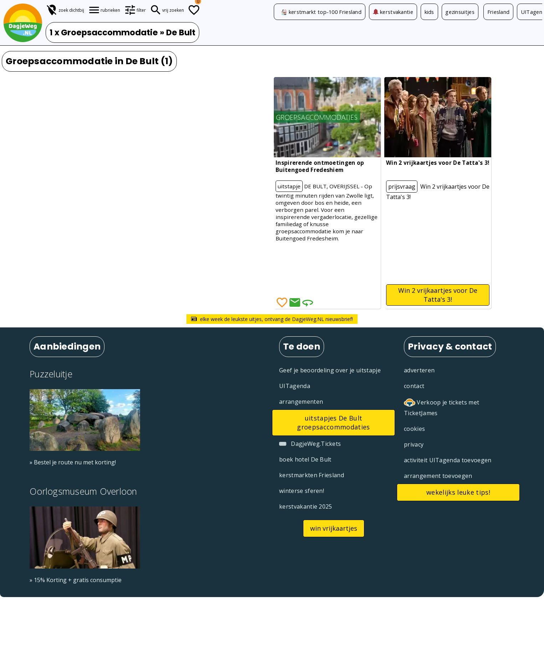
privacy (414, 444)
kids (430, 11)
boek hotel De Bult (305, 459)
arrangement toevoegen (438, 476)
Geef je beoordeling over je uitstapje (330, 370)
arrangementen (301, 402)
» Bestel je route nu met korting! (73, 462)
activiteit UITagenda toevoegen (448, 460)
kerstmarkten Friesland (311, 475)
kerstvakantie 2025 (305, 506)
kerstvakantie (393, 11)
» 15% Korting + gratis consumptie (76, 580)
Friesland (499, 11)
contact (414, 386)
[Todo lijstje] (194, 10)
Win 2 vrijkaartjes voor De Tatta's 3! (437, 162)
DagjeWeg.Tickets (310, 444)
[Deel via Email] (294, 302)
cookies (414, 429)
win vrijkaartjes (333, 528)
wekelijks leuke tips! (458, 492)
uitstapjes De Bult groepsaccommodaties (333, 422)
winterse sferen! (301, 491)
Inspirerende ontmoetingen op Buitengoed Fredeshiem (320, 166)
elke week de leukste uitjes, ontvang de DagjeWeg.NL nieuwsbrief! (272, 319)
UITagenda (294, 386)
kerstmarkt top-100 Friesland (325, 11)
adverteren (419, 370)
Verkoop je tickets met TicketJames (441, 407)
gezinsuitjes (460, 11)
